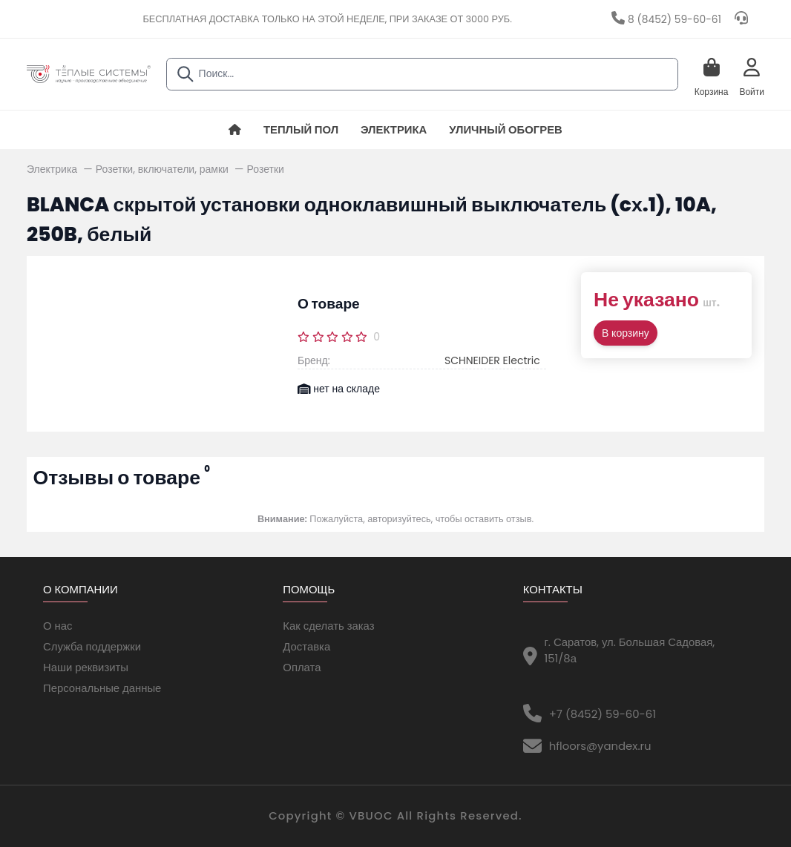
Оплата (302, 667)
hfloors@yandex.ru (600, 746)
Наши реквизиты (85, 667)
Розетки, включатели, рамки (164, 169)
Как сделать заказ (328, 625)
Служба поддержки (92, 646)
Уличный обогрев (505, 129)
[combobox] (422, 74)
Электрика (394, 129)
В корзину (625, 333)
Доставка (306, 646)
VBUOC (371, 815)
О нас (57, 625)
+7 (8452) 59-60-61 (602, 714)
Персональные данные (102, 688)
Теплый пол (300, 129)
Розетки (265, 169)
